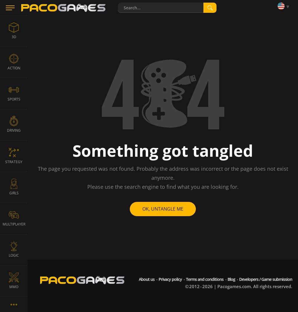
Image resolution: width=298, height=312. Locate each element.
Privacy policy (170, 279)
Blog (231, 279)
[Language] (285, 6)
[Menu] (10, 8)
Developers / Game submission (265, 279)
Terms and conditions (205, 279)
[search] (210, 8)
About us (147, 279)
